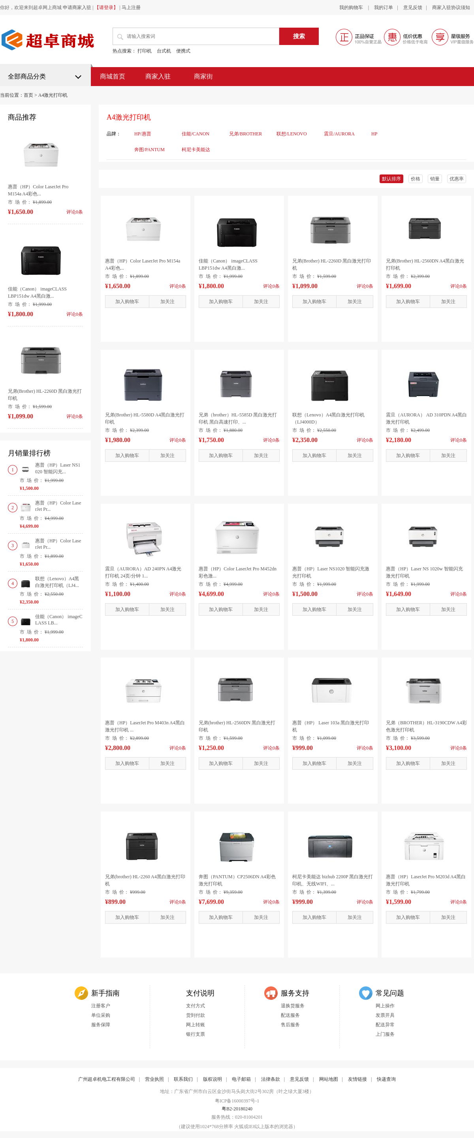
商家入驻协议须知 (451, 7)
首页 (28, 95)
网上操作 (385, 1006)
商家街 (203, 76)
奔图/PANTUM (149, 149)
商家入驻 (158, 76)
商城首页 (112, 76)
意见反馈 (412, 7)
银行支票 (195, 1034)
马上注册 (131, 7)
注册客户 (100, 1006)
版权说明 (212, 1079)
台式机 (164, 51)
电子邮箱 (241, 1079)
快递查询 (386, 1079)
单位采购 (100, 1015)
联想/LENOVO (291, 134)
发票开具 (385, 1015)
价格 (415, 179)
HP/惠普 (142, 134)
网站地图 (328, 1079)
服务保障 (100, 1024)
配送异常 (385, 1024)
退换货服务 (293, 1006)
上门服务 (385, 1034)
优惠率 (457, 179)
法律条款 (270, 1079)
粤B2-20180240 (237, 1109)
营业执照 (154, 1079)
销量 (435, 179)
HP (374, 134)
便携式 (183, 51)
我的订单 (383, 7)
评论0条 (177, 286)
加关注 (167, 301)
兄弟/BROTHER (245, 134)
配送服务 (290, 1015)
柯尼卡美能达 (196, 149)
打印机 (144, 51)
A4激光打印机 (53, 95)
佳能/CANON (195, 134)
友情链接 (357, 1079)
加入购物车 (127, 301)
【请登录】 (106, 7)
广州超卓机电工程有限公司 (106, 1079)
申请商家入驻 (77, 7)
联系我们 (183, 1079)
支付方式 (195, 1006)
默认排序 (391, 179)
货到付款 (195, 1015)
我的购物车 (351, 7)
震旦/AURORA (339, 134)
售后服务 (290, 1024)
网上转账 (195, 1024)
